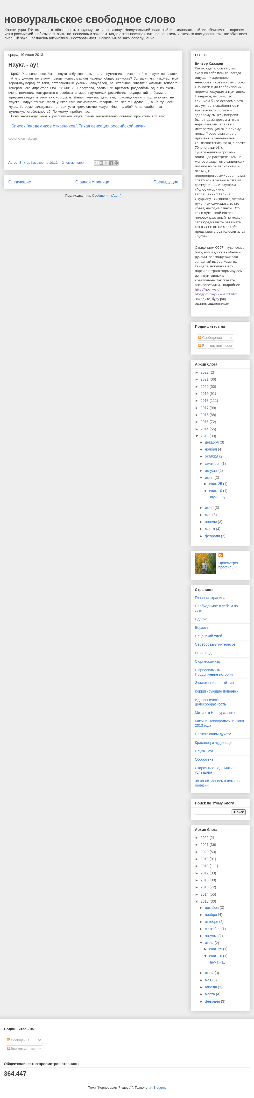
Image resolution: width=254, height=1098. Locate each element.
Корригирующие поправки (216, 691)
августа (211, 470)
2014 (205, 429)
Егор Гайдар (205, 653)
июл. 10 (216, 491)
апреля (211, 522)
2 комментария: (74, 163)
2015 (205, 422)
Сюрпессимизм (208, 661)
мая (208, 515)
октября (212, 456)
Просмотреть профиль (229, 565)
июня (210, 507)
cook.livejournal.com (22, 138)
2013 (205, 436)
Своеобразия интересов (215, 644)
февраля (213, 536)
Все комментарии (215, 346)
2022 (205, 372)
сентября (213, 463)
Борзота (201, 627)
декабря (212, 442)
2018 (205, 400)
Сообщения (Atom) (106, 195)
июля (210, 477)
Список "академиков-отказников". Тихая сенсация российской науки (77, 126)
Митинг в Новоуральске (215, 713)
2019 (205, 393)
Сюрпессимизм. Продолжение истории (214, 672)
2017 (205, 408)
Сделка (201, 619)
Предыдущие (165, 182)
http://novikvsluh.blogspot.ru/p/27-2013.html (216, 291)
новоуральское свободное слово (89, 19)
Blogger (159, 1087)
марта (210, 529)
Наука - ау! (23, 64)
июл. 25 (216, 484)
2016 (205, 415)
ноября (211, 449)
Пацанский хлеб (208, 636)
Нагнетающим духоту (213, 734)
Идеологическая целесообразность (210, 702)
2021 (205, 379)
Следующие (19, 182)
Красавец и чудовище (213, 742)
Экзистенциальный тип (214, 683)
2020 (205, 386)
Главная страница (92, 182)
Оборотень (204, 759)
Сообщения (210, 338)
